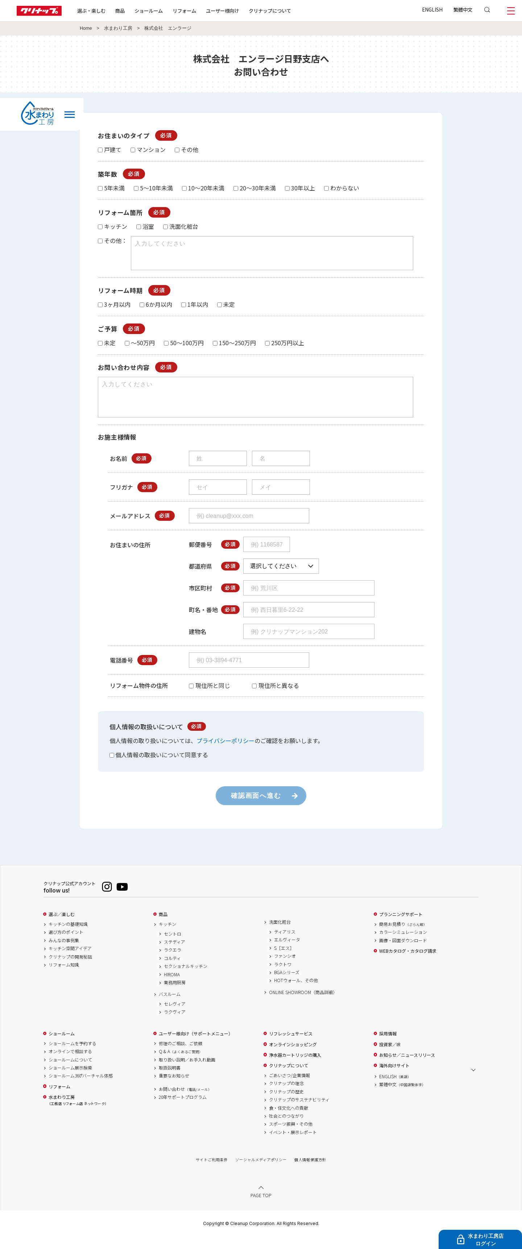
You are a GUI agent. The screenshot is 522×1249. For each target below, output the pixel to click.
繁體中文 (462, 9)
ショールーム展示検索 (70, 1081)
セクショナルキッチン (185, 979)
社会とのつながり (286, 1129)
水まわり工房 (118, 28)
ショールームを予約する (72, 1056)
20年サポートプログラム (183, 1110)
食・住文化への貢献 (288, 1121)
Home (86, 28)
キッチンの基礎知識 (68, 937)
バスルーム (170, 1007)
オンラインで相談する (70, 1064)
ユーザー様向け (222, 10)
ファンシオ (285, 969)
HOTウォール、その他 (296, 993)
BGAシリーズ (286, 985)
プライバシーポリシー (225, 753)
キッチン (167, 937)
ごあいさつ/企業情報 (289, 1088)
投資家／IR (390, 1057)
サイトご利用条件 (212, 1172)
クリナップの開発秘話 (70, 970)
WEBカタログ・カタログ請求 (407, 964)
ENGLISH (432, 9)
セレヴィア (175, 1017)
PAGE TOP (261, 1208)
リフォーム (184, 10)
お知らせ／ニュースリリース (407, 1068)
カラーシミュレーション (403, 945)
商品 (163, 927)
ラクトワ (282, 977)
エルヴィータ (287, 953)
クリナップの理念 (286, 1096)
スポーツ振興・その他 (290, 1137)
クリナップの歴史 (286, 1105)
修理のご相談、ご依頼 (180, 1056)
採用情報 (388, 1047)
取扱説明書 (170, 1081)
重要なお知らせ (174, 1089)
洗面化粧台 (280, 935)
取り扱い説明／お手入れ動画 (187, 1073)
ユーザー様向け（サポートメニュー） (196, 1047)
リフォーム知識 (64, 978)
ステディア (174, 955)
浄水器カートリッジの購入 (295, 1068)
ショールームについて (70, 1073)
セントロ (172, 947)
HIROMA (172, 987)
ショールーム (148, 10)
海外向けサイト (394, 1078)
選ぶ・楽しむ (91, 10)
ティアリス (284, 945)
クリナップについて (270, 10)
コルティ (172, 971)
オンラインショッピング (293, 1057)
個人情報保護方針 (310, 1172)
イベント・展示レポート (293, 1145)
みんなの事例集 (64, 953)
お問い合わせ (185, 1102)
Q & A (181, 1064)
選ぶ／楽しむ (62, 927)
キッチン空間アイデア (70, 961)
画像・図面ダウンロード (403, 953)
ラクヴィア (175, 1025)
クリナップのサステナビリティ (299, 1113)
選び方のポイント (66, 945)
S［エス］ (284, 961)
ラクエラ (172, 963)
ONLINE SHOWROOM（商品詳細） (303, 1005)
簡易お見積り (403, 937)
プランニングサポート (401, 927)
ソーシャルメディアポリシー (261, 1172)
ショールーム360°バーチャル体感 (81, 1089)
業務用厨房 (175, 995)
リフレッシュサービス (290, 1047)
